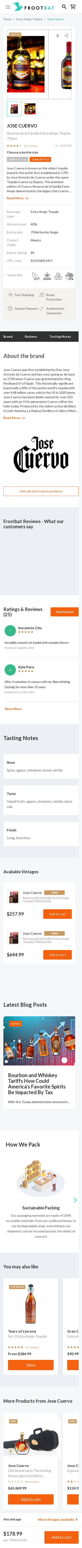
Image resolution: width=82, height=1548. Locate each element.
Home (7, 19)
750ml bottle (40, 159)
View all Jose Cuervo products (41, 491)
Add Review (65, 612)
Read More (17, 198)
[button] (41, 7)
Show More (13, 709)
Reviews (31, 336)
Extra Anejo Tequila (29, 19)
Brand (8, 336)
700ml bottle (17, 159)
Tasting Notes (60, 336)
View (30, 1364)
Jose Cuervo (55, 19)
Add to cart (62, 1537)
